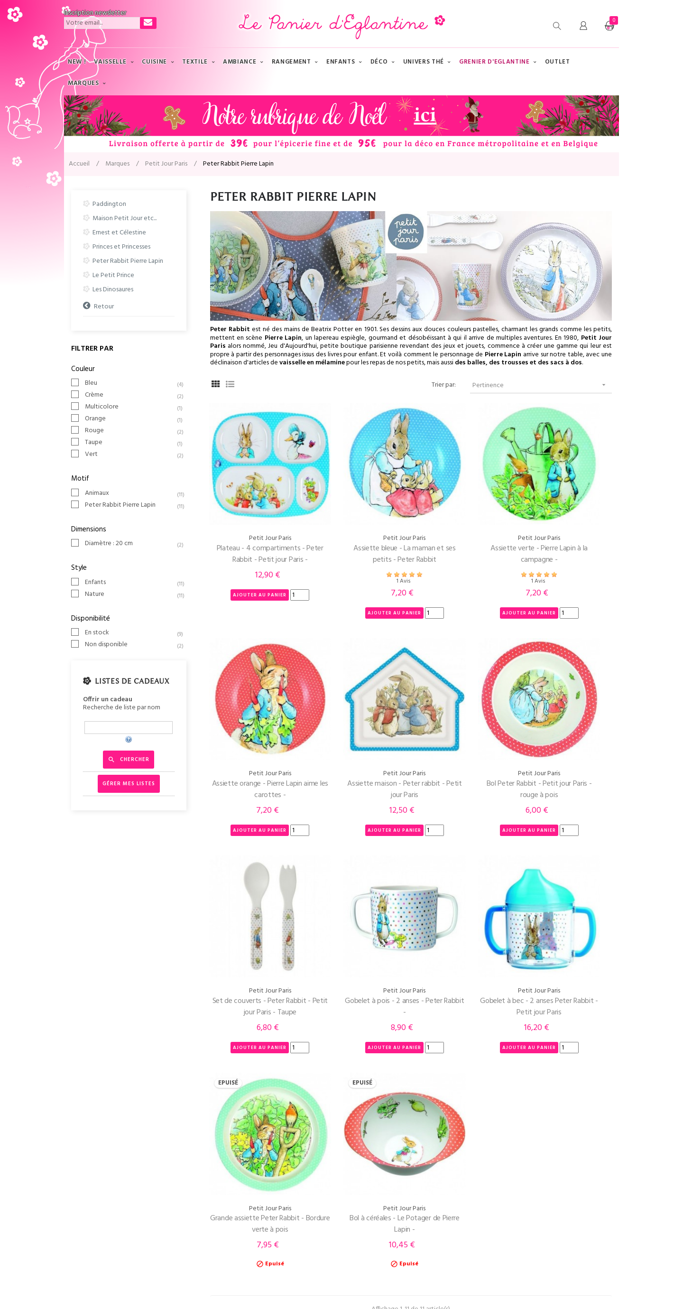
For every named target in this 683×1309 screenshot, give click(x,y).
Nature (130, 594)
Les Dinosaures (112, 289)
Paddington (109, 204)
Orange (130, 419)
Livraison (218, 1167)
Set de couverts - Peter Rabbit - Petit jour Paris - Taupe (462, 725)
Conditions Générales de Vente (250, 1205)
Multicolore (130, 407)
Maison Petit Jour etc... (124, 218)
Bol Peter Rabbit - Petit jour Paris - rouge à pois (358, 725)
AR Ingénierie (271, 1284)
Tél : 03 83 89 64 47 (91, 1148)
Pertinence (542, 385)
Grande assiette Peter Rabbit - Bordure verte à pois (359, 910)
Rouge (130, 431)
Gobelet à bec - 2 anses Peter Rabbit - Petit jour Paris (255, 910)
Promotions (365, 1224)
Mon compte (83, 1186)
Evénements (366, 1186)
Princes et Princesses (121, 246)
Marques (361, 1148)
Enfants (130, 582)
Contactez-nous (87, 1167)
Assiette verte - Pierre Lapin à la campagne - (462, 522)
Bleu (130, 383)
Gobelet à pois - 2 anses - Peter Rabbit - (566, 725)
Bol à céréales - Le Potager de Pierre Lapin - (463, 910)
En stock (130, 633)
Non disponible (130, 645)
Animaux (130, 493)
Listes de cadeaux (132, 681)
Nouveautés (366, 1205)
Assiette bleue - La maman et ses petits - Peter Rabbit (359, 522)
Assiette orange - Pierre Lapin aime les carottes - (567, 522)
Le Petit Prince (113, 275)
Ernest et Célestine (119, 232)
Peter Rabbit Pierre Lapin (127, 261)
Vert (130, 454)
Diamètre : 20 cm (130, 543)
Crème (130, 395)
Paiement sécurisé (232, 1186)
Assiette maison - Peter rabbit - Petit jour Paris (255, 725)
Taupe (130, 442)
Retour (104, 306)
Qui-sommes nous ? (233, 1148)
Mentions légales (189, 1284)
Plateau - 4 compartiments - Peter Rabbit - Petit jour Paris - (255, 522)
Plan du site (365, 1167)
